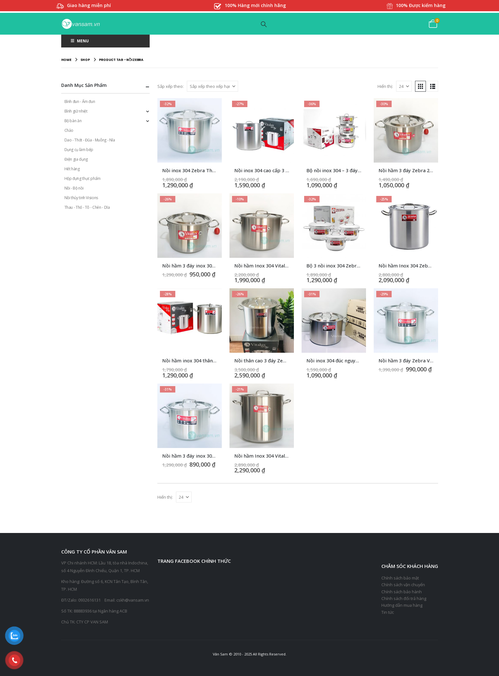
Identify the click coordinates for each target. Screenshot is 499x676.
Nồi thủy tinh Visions (81, 197)
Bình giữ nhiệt (75, 111)
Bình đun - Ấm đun (79, 101)
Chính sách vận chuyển (403, 584)
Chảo (69, 130)
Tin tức (387, 612)
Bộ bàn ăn (73, 120)
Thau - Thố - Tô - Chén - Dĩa (87, 207)
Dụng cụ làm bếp (79, 149)
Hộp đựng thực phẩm (82, 178)
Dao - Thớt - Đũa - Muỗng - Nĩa (89, 140)
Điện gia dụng (76, 159)
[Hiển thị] (404, 86)
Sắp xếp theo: (170, 86)
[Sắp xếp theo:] (212, 86)
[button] (263, 24)
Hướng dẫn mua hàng (401, 605)
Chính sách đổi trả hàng (403, 598)
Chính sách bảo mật (400, 578)
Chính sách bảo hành (401, 592)
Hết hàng (72, 169)
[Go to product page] (189, 130)
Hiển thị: (385, 86)
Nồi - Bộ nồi (74, 188)
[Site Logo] (80, 24)
